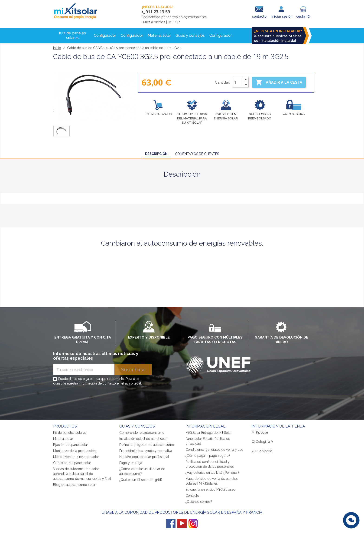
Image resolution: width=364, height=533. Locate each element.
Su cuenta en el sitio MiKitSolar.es (210, 489)
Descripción (156, 153)
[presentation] (88, 399)
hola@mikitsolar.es (193, 17)
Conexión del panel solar (72, 463)
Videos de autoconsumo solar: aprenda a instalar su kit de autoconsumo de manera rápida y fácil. (82, 474)
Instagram (193, 523)
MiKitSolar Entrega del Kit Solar (208, 432)
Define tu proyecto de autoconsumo (146, 444)
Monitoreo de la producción (74, 450)
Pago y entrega (130, 463)
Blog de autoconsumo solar (74, 484)
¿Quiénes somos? (198, 501)
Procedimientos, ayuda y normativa (145, 450)
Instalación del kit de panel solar (143, 438)
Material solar (63, 438)
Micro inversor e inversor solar (76, 456)
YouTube (182, 523)
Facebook (171, 523)
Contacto (192, 495)
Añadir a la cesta (279, 82)
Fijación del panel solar (70, 444)
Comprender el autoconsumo (141, 432)
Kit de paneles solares (69, 432)
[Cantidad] (237, 82)
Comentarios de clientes (197, 153)
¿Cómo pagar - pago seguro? (207, 455)
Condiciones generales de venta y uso (214, 449)
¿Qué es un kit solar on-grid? (140, 479)
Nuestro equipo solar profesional (144, 456)
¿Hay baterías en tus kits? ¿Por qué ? (212, 472)
